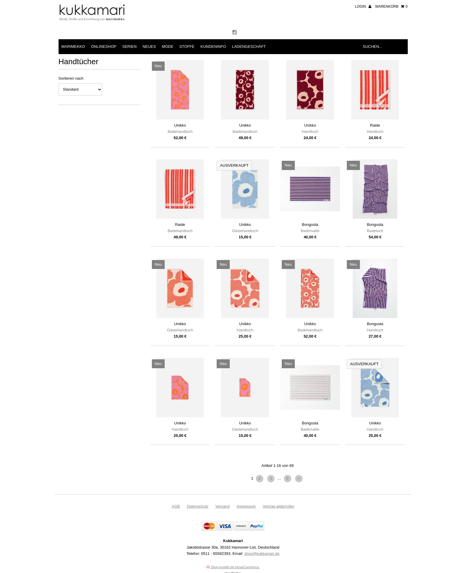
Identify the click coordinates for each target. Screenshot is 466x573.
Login (363, 6)
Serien (129, 46)
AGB (176, 506)
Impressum (246, 506)
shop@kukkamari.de (262, 553)
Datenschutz (197, 506)
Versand (222, 506)
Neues (149, 46)
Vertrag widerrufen (278, 506)
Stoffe (186, 46)
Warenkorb (391, 6)
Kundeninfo (213, 46)
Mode (167, 46)
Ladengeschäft (249, 46)
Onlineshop (103, 46)
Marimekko (73, 46)
